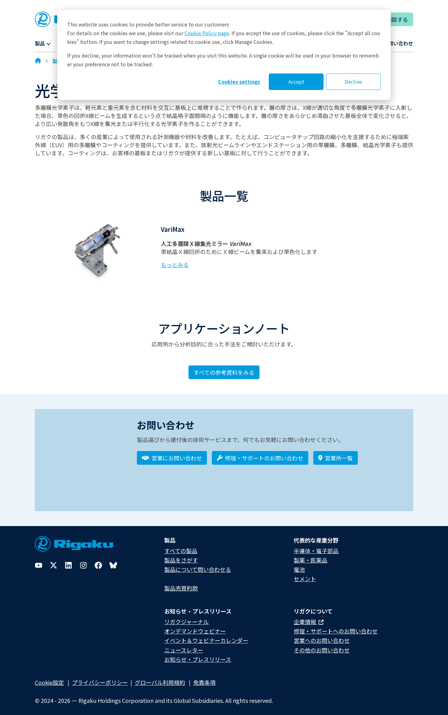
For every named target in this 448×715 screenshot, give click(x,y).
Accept (296, 81)
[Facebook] (98, 561)
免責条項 (204, 678)
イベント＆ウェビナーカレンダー (206, 636)
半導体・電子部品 (316, 546)
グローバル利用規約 (160, 678)
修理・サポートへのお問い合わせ (336, 627)
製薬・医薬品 (310, 556)
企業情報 (309, 617)
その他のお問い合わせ (322, 646)
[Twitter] (53, 561)
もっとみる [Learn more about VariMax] (175, 265)
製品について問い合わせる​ (197, 565)
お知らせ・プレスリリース (197, 655)
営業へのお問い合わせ (322, 636)
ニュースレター (183, 646)
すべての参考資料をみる (224, 372)
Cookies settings (239, 81)
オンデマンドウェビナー (195, 627)
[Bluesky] (113, 561)
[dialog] (224, 55)
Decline (353, 81)
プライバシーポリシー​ (100, 678)
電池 (299, 565)
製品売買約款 (181, 584)
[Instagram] (83, 561)
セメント (305, 574)
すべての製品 (180, 546)
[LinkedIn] (68, 561)
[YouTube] (38, 561)
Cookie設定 (49, 678)
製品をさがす (181, 556)
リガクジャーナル (186, 617)
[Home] (38, 61)
